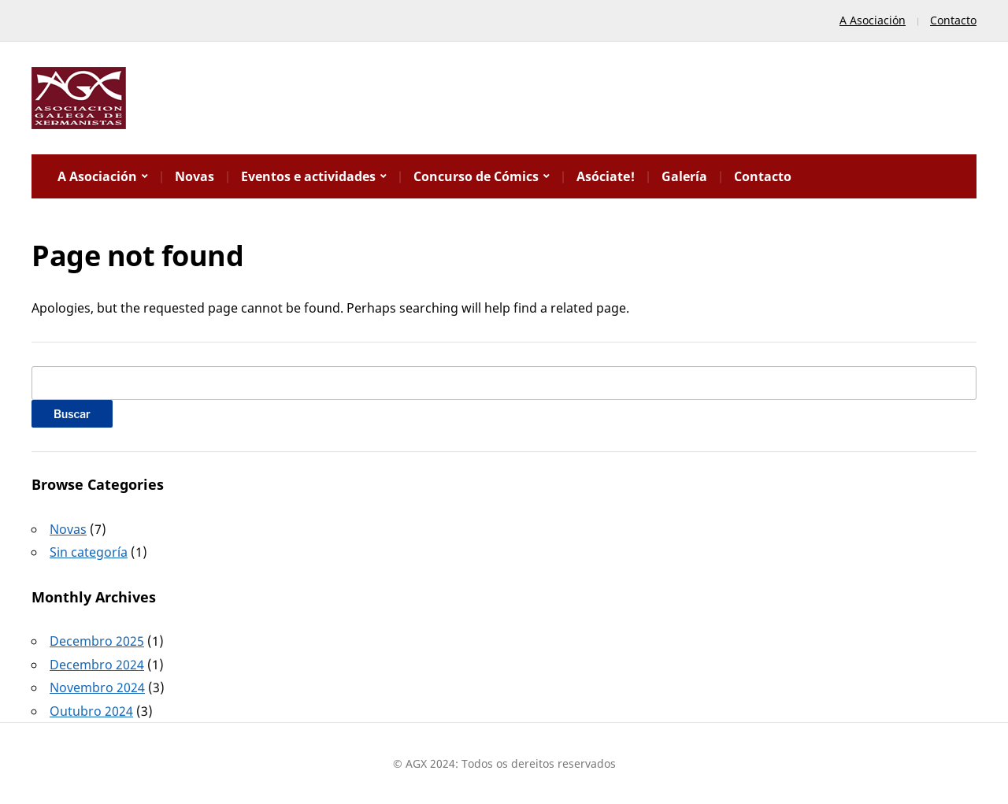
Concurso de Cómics (476, 176)
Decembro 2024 (97, 664)
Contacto (953, 20)
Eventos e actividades (308, 176)
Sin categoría (89, 552)
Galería (684, 176)
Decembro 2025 (97, 641)
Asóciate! (605, 176)
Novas (194, 176)
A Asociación (872, 20)
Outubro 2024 (91, 711)
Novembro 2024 (97, 687)
